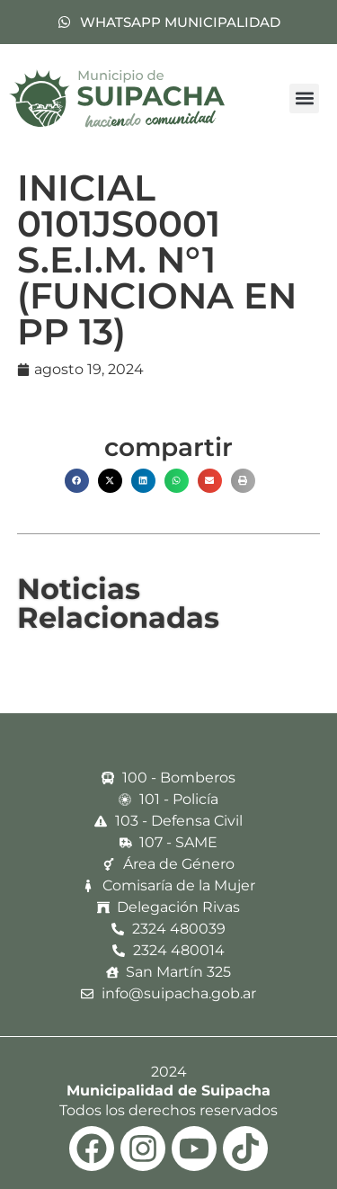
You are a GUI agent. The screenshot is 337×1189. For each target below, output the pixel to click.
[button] (304, 98)
